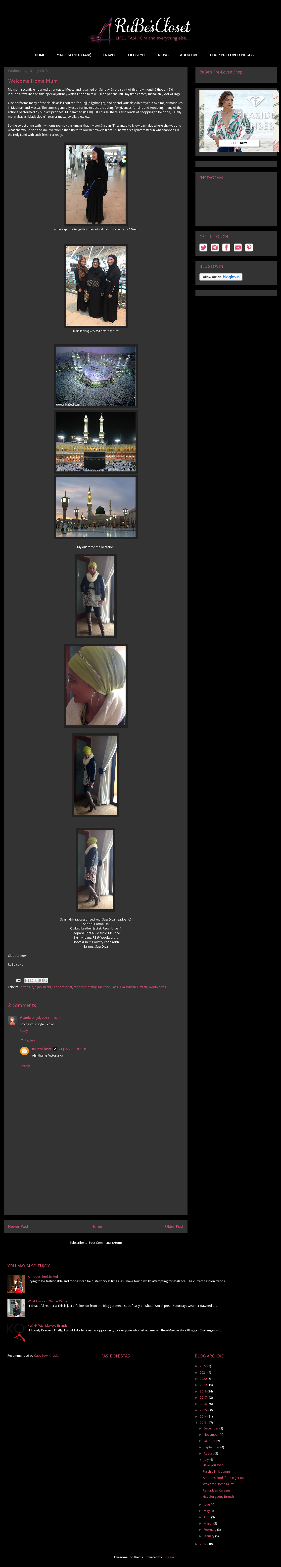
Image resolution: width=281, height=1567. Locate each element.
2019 (203, 1385)
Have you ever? (213, 1465)
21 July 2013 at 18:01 (46, 1018)
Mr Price (104, 987)
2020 (203, 1379)
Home (97, 1226)
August (209, 1453)
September (212, 1447)
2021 (203, 1372)
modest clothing (85, 987)
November (212, 1434)
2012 (203, 1544)
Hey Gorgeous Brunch (218, 1496)
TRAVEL (109, 55)
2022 (203, 1366)
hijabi (47, 987)
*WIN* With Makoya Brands (47, 1325)
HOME (40, 55)
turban (131, 987)
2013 (203, 1423)
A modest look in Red (43, 1277)
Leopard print (62, 987)
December (211, 1428)
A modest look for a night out (224, 1478)
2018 (203, 1391)
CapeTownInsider (47, 1355)
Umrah (142, 987)
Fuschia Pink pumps (217, 1471)
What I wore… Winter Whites (48, 1301)
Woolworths (157, 987)
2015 (203, 1410)
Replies (30, 1040)
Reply (24, 1031)
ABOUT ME (189, 55)
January (209, 1536)
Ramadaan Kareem (216, 1490)
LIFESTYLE (137, 55)
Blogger (168, 1557)
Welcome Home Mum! (218, 1484)
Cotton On (26, 987)
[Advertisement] (95, 1180)
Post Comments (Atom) (105, 1243)
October (210, 1441)
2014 (203, 1416)
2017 (203, 1397)
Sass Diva (118, 987)
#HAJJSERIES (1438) (74, 55)
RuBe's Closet (41, 1049)
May (207, 1511)
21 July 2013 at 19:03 (73, 1049)
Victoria (25, 1018)
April (207, 1517)
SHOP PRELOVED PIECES (232, 55)
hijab (38, 987)
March (208, 1523)
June (207, 1504)
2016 (203, 1404)
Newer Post (18, 1226)
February (210, 1529)
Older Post (174, 1226)
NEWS (163, 55)
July (206, 1459)
